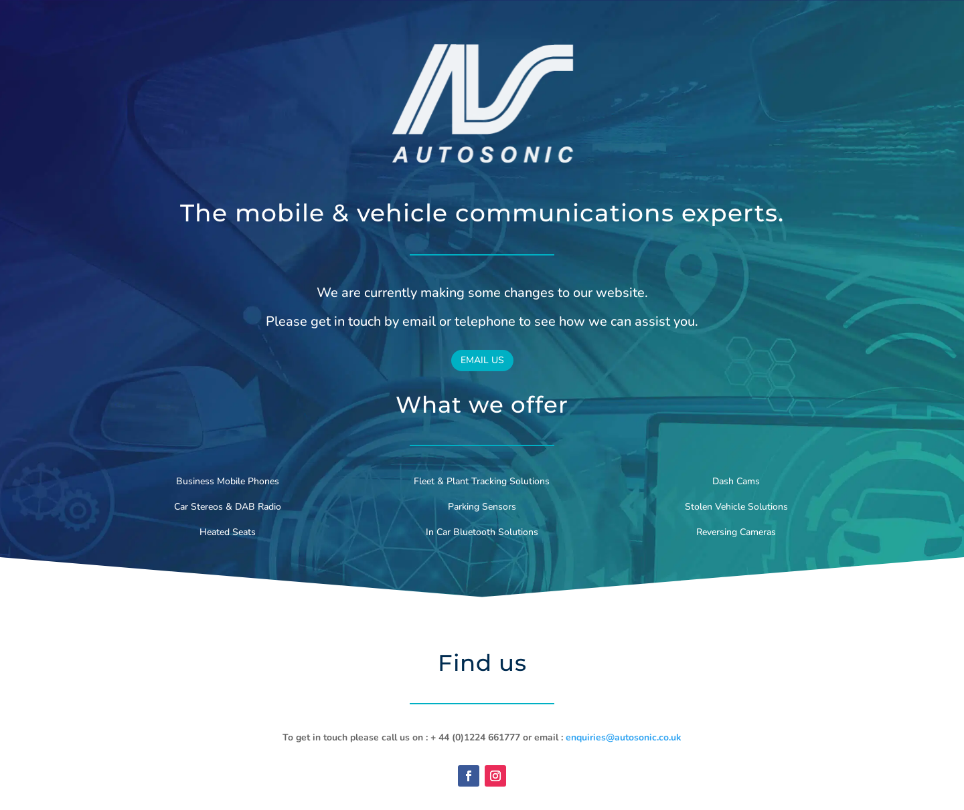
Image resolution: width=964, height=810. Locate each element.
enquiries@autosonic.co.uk (623, 737)
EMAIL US (482, 360)
